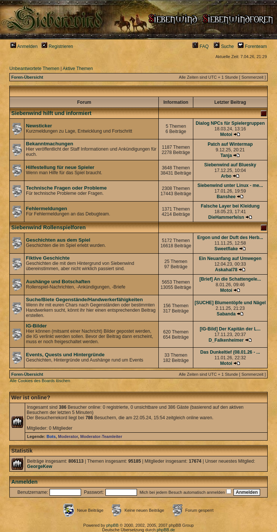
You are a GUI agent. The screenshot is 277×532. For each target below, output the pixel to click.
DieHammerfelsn (226, 217)
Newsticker (39, 126)
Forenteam (252, 46)
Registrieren (57, 46)
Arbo (226, 176)
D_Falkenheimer (226, 340)
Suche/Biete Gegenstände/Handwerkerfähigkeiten (84, 299)
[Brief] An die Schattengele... (230, 279)
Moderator (68, 436)
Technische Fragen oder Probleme (66, 188)
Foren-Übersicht (27, 77)
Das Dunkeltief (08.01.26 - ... (230, 352)
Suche (224, 46)
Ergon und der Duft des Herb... (230, 237)
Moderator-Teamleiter (101, 436)
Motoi (226, 134)
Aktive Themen (78, 68)
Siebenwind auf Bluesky (230, 164)
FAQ (200, 46)
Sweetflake (226, 248)
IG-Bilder (36, 326)
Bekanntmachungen (49, 143)
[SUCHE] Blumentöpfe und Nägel (230, 302)
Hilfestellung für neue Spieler (60, 167)
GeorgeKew (39, 466)
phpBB (112, 525)
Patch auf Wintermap (230, 144)
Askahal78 (226, 269)
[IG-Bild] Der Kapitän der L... (230, 329)
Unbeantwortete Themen (34, 68)
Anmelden (24, 46)
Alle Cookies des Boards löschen (40, 380)
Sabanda (226, 314)
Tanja (226, 155)
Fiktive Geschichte (48, 258)
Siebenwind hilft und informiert (51, 113)
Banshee (226, 196)
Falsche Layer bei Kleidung (230, 206)
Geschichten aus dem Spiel (58, 240)
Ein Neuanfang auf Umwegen (230, 258)
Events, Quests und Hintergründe (65, 354)
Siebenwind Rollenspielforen (48, 227)
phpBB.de (166, 530)
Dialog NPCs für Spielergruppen (230, 123)
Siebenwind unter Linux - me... (230, 185)
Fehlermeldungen (46, 208)
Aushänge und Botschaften (58, 281)
